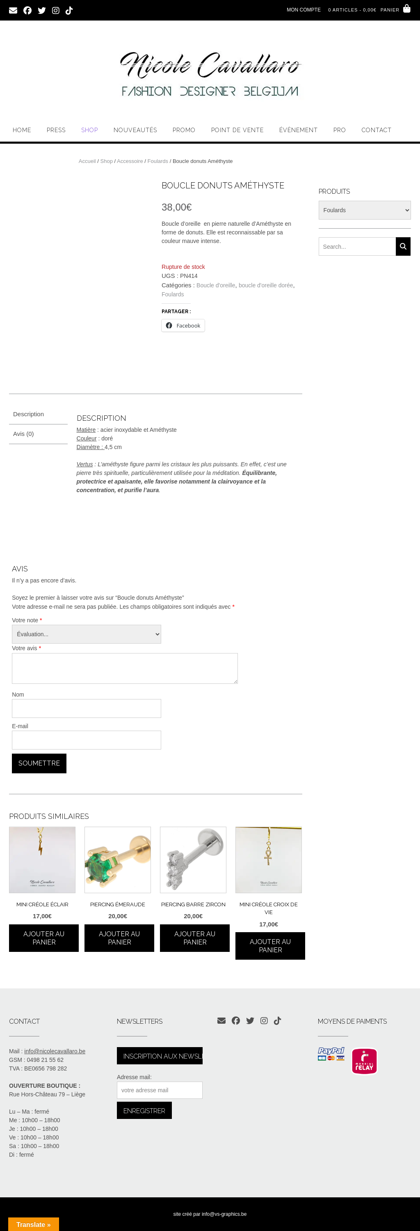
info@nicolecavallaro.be (54, 1051)
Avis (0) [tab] (23, 433)
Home (22, 130)
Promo (184, 130)
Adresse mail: (134, 1077)
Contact (377, 130)
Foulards (157, 161)
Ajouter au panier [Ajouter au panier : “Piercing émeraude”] (119, 938)
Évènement (298, 130)
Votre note (27, 620)
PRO (339, 130)
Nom (18, 694)
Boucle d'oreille (215, 285)
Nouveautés (135, 130)
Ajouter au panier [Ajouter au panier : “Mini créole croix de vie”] (270, 946)
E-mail (20, 726)
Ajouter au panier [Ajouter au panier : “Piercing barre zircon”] (194, 938)
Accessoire (130, 161)
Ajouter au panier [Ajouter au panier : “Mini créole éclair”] (43, 938)
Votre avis (26, 647)
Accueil (87, 161)
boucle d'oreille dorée (266, 285)
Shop (89, 130)
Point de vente (237, 130)
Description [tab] (28, 413)
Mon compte (304, 10)
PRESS (56, 130)
